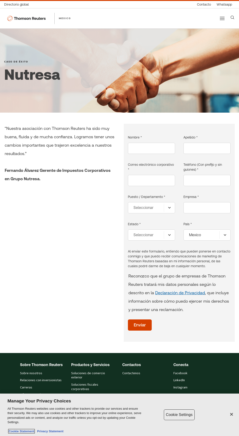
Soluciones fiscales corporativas (84, 387)
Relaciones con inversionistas (41, 380)
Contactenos (131, 373)
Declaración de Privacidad (180, 292)
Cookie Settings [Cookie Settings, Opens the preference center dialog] (179, 415)
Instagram (180, 387)
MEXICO (65, 18)
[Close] (231, 414)
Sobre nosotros (31, 373)
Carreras (26, 387)
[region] (119, 415)
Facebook (180, 373)
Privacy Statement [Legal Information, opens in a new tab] (49, 431)
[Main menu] (222, 18)
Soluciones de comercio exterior (88, 375)
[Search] (232, 17)
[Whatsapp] (224, 4)
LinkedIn (179, 380)
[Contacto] (204, 4)
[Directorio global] (18, 4)
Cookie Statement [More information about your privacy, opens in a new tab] (21, 431)
